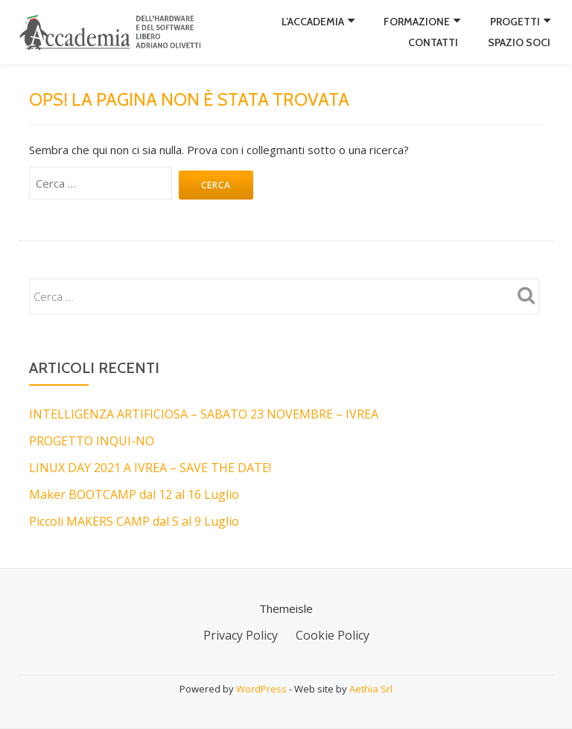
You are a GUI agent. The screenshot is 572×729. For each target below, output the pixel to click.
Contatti (433, 42)
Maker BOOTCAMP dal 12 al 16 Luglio (134, 494)
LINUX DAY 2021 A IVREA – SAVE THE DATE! (150, 467)
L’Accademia (313, 21)
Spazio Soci (519, 42)
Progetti (515, 21)
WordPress (261, 688)
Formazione (417, 21)
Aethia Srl (371, 688)
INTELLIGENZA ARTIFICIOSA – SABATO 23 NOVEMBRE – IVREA (203, 414)
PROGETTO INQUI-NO (91, 441)
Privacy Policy (240, 635)
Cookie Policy (332, 635)
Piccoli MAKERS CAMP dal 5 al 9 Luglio (134, 521)
